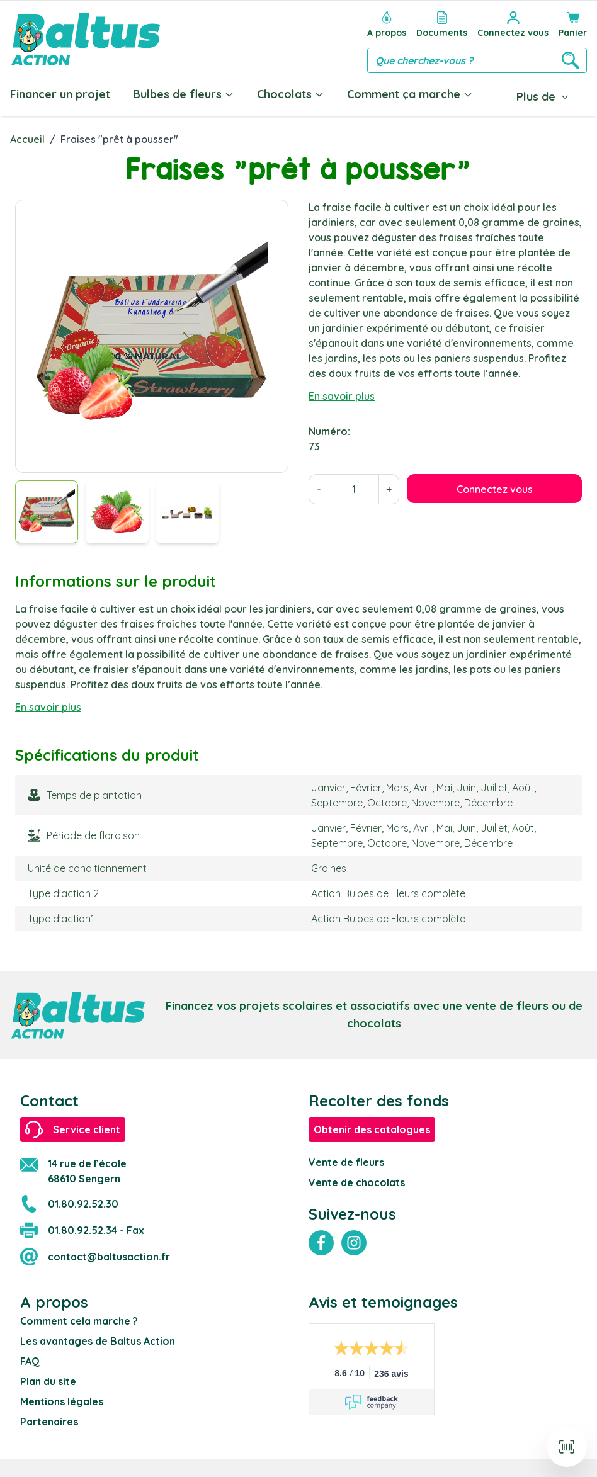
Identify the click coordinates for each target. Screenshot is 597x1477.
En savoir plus (342, 393)
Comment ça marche (410, 94)
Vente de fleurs (346, 1159)
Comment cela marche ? (79, 1318)
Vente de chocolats (357, 1180)
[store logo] (85, 39)
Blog (508, 94)
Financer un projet (60, 94)
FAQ (30, 1358)
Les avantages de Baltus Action (97, 1338)
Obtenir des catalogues (372, 1127)
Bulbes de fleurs (183, 94)
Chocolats (290, 94)
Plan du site (48, 1378)
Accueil (27, 136)
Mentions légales (61, 1399)
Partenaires (49, 1419)
